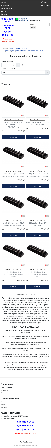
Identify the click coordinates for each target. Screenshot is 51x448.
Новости (3, 393)
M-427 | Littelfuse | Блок (13, 220)
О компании (5, 5)
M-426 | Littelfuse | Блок (37, 171)
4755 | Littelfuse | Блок (37, 120)
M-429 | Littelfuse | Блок (13, 269)
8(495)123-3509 (7, 20)
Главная (3, 2)
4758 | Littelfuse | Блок (13, 171)
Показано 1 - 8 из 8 (8, 69)
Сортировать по (7, 61)
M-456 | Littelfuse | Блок (37, 269)
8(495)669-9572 (7, 26)
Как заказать (5, 402)
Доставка (4, 14)
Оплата (3, 11)
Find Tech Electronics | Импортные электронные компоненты (25, 445)
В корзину (13, 137)
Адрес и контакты (6, 387)
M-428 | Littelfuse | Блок (37, 220)
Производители (6, 8)
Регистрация (45, 5)
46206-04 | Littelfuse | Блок (13, 120)
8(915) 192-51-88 (7, 33)
